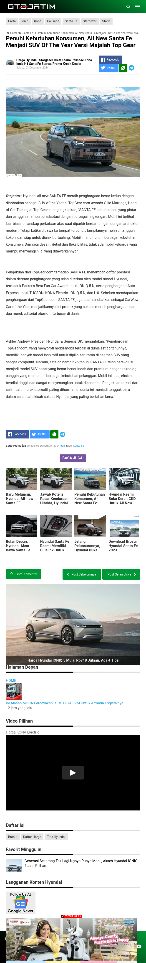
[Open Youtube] (138, 946)
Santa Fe (71, 21)
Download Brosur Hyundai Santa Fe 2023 (123, 545)
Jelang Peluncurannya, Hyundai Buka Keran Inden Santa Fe (89, 550)
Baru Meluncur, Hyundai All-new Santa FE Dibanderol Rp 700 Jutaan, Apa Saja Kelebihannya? (21, 505)
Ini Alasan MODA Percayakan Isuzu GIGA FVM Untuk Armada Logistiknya (64, 703)
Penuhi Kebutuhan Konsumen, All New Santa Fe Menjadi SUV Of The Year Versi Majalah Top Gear (89, 505)
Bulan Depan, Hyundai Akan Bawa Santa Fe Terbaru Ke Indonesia (18, 550)
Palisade (53, 21)
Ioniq (24, 21)
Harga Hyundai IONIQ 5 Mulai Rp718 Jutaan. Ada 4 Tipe (73, 660)
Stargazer (90, 21)
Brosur (13, 837)
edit (62, 445)
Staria (106, 21)
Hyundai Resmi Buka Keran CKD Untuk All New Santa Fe (122, 501)
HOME (11, 680)
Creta (12, 21)
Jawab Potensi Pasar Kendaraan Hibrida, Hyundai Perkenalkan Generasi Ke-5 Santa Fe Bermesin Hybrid (55, 507)
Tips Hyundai (56, 837)
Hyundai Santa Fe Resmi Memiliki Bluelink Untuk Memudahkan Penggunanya (54, 550)
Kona (37, 21)
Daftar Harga (32, 837)
